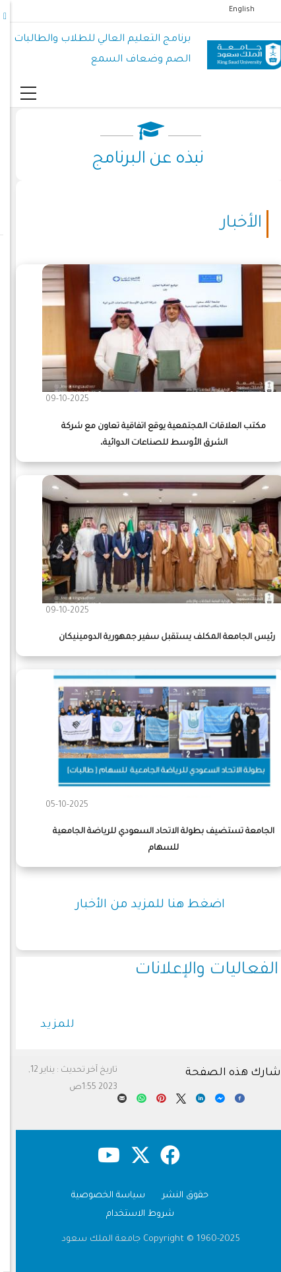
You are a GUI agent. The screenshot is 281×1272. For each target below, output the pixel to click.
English (232, 10)
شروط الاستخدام (130, 1214)
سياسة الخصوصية (98, 1196)
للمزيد (47, 1025)
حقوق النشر (175, 1196)
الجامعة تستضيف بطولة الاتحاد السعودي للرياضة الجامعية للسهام (154, 840)
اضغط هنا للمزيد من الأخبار (140, 905)
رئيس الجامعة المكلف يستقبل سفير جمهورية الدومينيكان (157, 637)
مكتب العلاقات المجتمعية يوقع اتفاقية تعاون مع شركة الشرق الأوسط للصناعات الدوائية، (153, 435)
